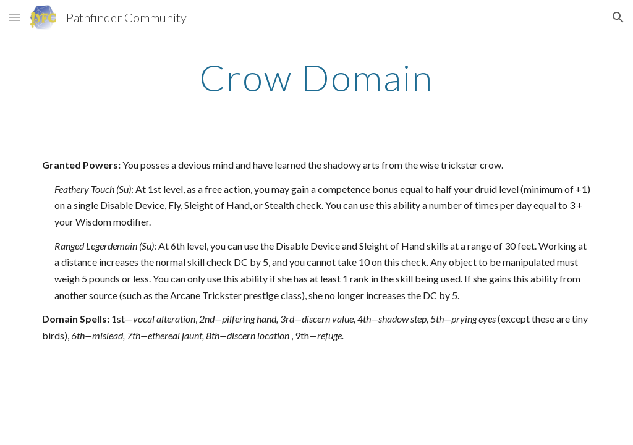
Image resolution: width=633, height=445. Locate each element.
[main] (316, 77)
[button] (15, 17)
